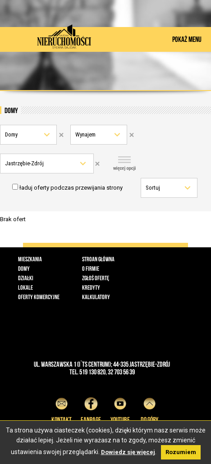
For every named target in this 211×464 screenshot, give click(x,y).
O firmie (90, 268)
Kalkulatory (96, 296)
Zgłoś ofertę (95, 278)
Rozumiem (180, 452)
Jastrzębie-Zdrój (24, 163)
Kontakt (61, 408)
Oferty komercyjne (39, 296)
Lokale (25, 287)
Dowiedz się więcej (128, 452)
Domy (11, 134)
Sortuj (153, 187)
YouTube (120, 408)
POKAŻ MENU (187, 39)
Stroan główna (98, 259)
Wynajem (85, 134)
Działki (25, 278)
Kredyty (91, 287)
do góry (149, 408)
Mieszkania (30, 259)
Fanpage (91, 408)
